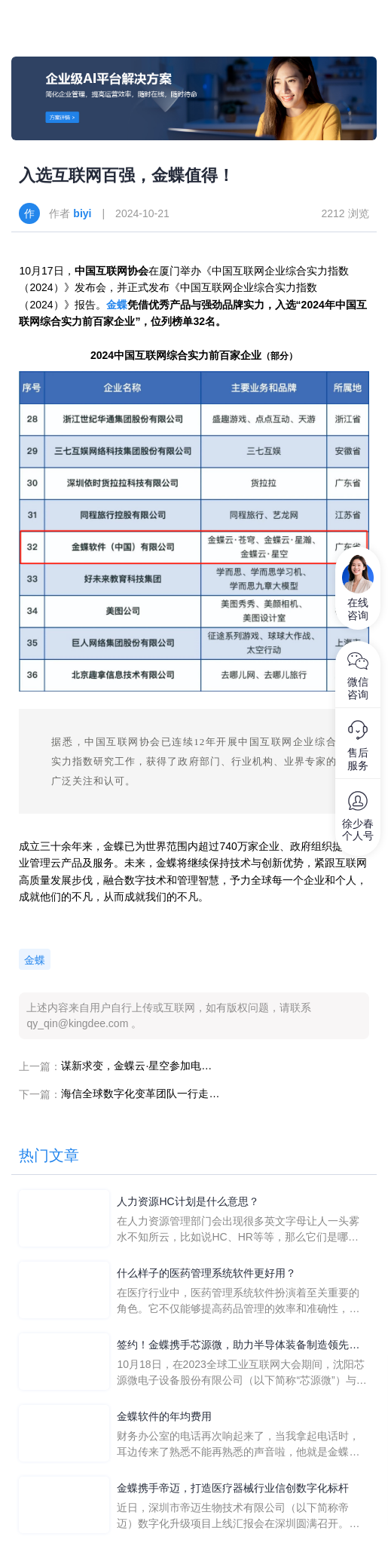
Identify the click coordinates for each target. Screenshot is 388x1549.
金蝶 (116, 305)
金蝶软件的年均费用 (164, 1416)
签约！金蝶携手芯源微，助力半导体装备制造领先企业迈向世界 (238, 1346)
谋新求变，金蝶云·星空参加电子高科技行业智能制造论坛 (140, 1066)
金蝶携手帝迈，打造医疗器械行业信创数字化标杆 (233, 1488)
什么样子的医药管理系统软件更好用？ (206, 1273)
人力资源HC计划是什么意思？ (187, 1201)
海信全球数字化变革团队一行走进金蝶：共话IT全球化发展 (140, 1093)
